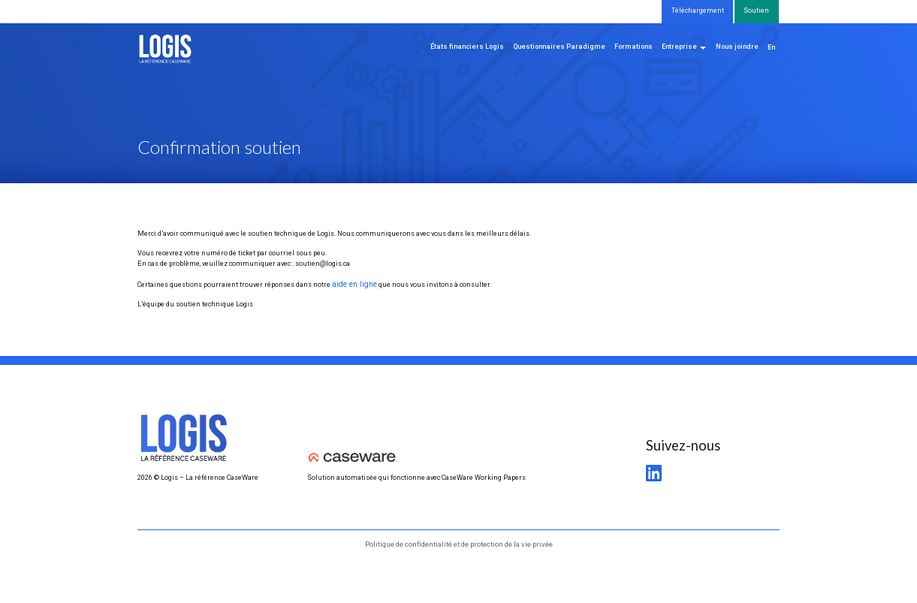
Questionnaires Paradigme (559, 46)
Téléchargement (697, 10)
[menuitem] (771, 48)
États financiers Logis (467, 46)
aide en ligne (352, 283)
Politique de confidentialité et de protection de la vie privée (458, 542)
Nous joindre (737, 46)
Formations (633, 46)
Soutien (756, 10)
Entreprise (679, 46)
